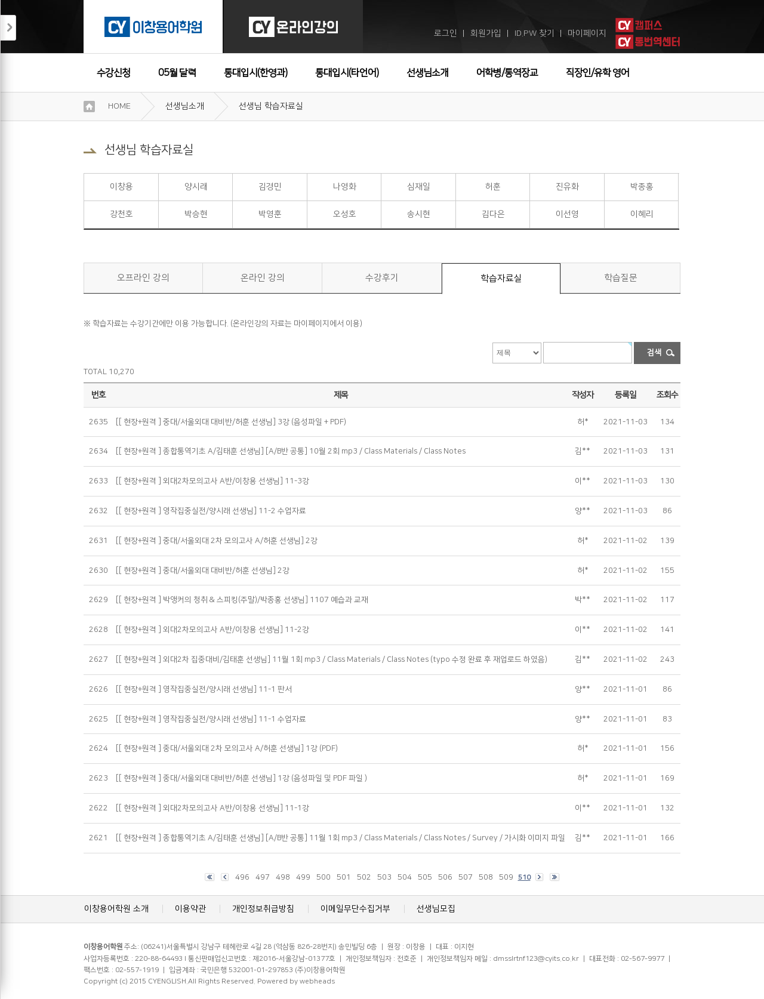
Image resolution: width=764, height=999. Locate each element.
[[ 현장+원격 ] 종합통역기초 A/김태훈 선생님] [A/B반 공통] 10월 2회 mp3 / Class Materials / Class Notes (291, 451)
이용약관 (190, 909)
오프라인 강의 (143, 278)
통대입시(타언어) (346, 72)
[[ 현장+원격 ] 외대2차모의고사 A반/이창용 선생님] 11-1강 (212, 808)
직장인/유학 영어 (597, 72)
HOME (119, 106)
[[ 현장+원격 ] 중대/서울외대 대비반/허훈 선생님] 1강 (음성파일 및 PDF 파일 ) (241, 778)
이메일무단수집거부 (355, 909)
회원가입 (485, 33)
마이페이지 (587, 33)
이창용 (121, 187)
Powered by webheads (296, 981)
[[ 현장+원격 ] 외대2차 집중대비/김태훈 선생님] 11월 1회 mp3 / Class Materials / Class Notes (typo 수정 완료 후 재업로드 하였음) (331, 659)
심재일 (418, 187)
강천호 (121, 214)
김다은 (493, 214)
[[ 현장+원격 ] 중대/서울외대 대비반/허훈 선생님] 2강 (202, 570)
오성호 (344, 214)
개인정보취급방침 (263, 909)
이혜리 (642, 214)
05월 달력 (177, 72)
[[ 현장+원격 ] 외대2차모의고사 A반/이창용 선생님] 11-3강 (212, 481)
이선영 (567, 214)
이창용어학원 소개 (116, 909)
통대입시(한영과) (255, 72)
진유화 (567, 187)
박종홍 (642, 187)
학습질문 (620, 278)
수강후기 (382, 278)
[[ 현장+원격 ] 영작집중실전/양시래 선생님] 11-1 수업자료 (211, 719)
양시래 (196, 187)
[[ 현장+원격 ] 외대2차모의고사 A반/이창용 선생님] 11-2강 (212, 629)
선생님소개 (427, 72)
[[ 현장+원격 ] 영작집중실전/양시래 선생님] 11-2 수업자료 (211, 511)
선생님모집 (436, 909)
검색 (654, 353)
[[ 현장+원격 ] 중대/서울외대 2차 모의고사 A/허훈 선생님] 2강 (217, 540)
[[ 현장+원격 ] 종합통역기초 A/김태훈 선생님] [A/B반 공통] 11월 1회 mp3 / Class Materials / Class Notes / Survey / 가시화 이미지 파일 (340, 838)
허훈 (493, 187)
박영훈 (270, 214)
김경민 (270, 187)
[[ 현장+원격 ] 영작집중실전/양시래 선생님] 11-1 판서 (204, 689)
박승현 (196, 214)
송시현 (418, 214)
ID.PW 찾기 (534, 33)
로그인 (445, 33)
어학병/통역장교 (507, 72)
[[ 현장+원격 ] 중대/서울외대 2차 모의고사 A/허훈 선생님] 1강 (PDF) (227, 748)
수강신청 (113, 72)
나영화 (344, 187)
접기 (8, 28)
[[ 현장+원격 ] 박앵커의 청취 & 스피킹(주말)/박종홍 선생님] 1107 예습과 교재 (242, 600)
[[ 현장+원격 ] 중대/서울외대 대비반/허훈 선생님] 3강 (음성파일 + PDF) (231, 422)
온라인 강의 (263, 278)
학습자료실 (501, 278)
